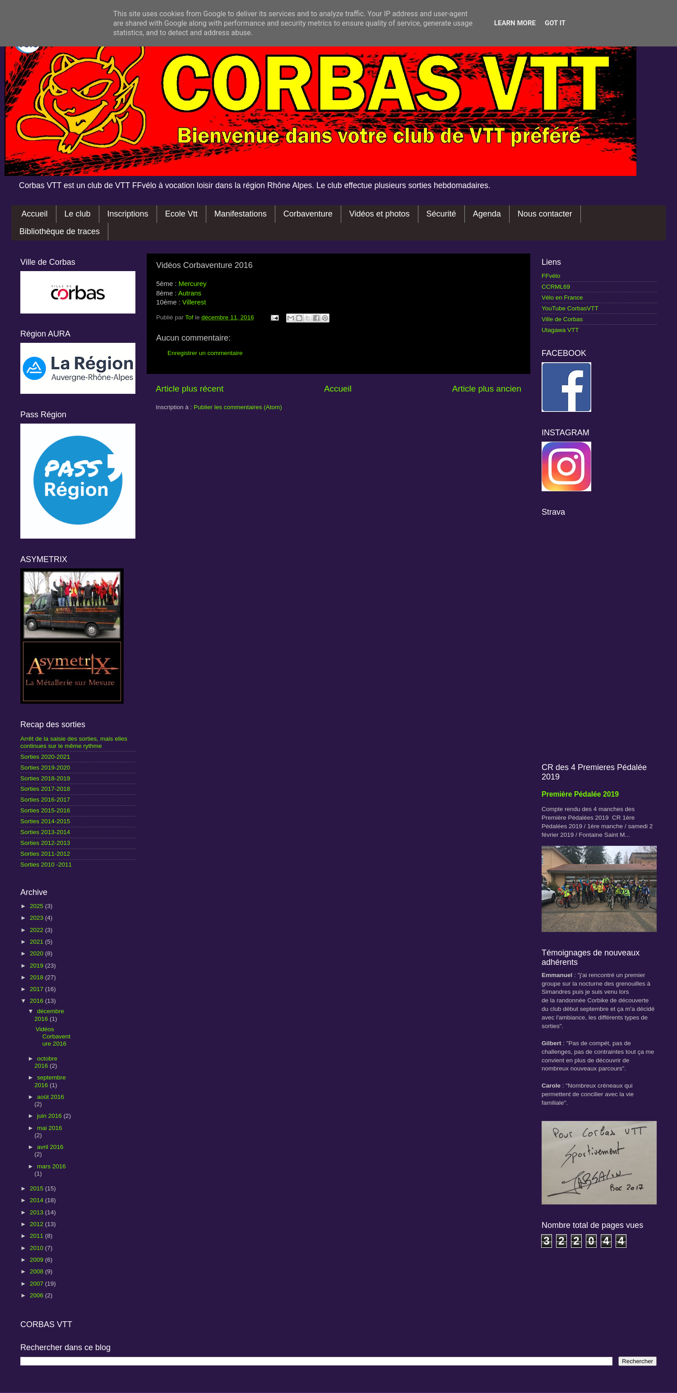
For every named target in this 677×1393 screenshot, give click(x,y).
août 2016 (50, 1096)
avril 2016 (50, 1147)
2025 (37, 906)
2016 (37, 1000)
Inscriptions (127, 213)
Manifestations (240, 213)
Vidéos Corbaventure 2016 (53, 1036)
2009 (37, 1259)
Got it (555, 23)
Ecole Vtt (181, 213)
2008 (37, 1271)
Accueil (35, 213)
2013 (37, 1212)
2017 (37, 989)
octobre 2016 (45, 1062)
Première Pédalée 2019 (580, 794)
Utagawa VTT (560, 330)
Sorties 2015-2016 (45, 810)
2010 (37, 1248)
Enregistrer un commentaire (205, 353)
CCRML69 (556, 286)
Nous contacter (545, 213)
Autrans (189, 293)
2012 (37, 1224)
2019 (37, 965)
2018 (37, 977)
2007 (37, 1283)
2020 (37, 953)
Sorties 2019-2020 (45, 767)
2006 (37, 1295)
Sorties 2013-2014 (45, 832)
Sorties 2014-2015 (45, 821)
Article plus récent (189, 388)
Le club (78, 213)
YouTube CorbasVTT (570, 308)
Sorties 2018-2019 (45, 778)
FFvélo (551, 275)
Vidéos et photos (379, 213)
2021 (37, 941)
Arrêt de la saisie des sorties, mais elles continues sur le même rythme (73, 742)
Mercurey (193, 283)
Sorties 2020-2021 (45, 756)
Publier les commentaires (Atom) (238, 407)
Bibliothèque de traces (59, 231)
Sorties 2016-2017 (45, 799)
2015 (37, 1188)
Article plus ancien (486, 388)
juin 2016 (50, 1115)
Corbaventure (308, 213)
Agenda (487, 213)
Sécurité (441, 213)
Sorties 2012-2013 (45, 842)
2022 (37, 930)
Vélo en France (562, 297)
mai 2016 (49, 1128)
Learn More (515, 23)
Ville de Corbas (562, 319)
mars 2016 (51, 1166)
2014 (37, 1200)
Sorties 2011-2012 (45, 853)
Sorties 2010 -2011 (46, 864)
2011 (37, 1235)
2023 (37, 917)
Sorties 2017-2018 (45, 788)
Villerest (194, 302)
